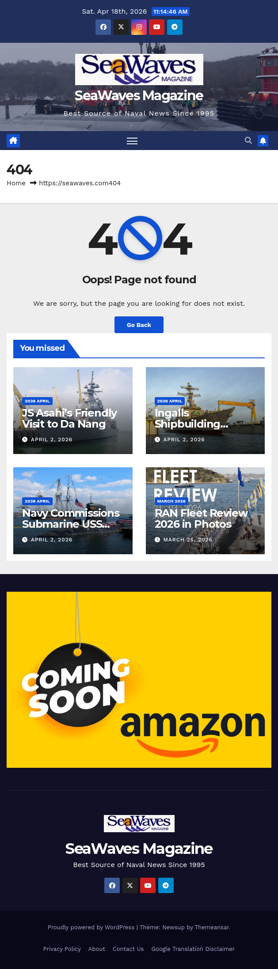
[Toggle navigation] (132, 140)
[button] (248, 140)
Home (16, 183)
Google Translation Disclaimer (193, 949)
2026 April (37, 400)
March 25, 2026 (188, 540)
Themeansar (212, 927)
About (96, 949)
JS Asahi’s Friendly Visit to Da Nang (69, 418)
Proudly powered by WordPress (92, 927)
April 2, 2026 (51, 439)
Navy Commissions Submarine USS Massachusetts (70, 524)
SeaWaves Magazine (139, 95)
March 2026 (171, 501)
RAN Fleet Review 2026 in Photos (201, 518)
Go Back (139, 324)
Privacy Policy (62, 949)
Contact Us (128, 949)
